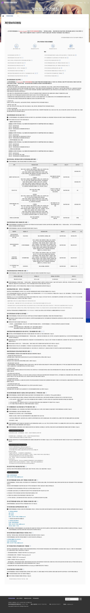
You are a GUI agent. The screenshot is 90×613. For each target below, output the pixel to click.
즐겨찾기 (88, 308)
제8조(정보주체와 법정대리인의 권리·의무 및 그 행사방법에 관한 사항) (21, 73)
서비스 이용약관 (19, 598)
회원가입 (80, 2)
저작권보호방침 (36, 598)
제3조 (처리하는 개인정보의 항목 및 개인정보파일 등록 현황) (19, 60)
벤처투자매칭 (32, 2)
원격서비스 (88, 316)
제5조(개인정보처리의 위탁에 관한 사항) (15, 65)
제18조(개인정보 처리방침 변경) (50, 75)
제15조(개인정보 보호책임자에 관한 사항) (52, 68)
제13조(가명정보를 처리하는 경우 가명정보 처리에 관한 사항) (56, 63)
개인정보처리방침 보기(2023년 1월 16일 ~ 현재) (18, 579)
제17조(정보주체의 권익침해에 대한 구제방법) (53, 73)
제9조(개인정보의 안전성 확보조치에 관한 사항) (17, 75)
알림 (88, 304)
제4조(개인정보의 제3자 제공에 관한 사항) (16, 63)
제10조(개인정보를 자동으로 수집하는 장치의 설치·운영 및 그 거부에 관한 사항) (59, 55)
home (3, 16)
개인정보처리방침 (9, 16)
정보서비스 (51, 2)
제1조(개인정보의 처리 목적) (13, 55)
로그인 (77, 2)
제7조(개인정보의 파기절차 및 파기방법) (15, 70)
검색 (84, 2)
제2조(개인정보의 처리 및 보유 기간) (15, 57)
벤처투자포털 (61, 2)
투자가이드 (41, 2)
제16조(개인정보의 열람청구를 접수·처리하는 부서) (54, 70)
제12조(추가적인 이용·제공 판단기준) (51, 60)
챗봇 (88, 312)
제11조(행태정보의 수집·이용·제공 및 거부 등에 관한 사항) (55, 57)
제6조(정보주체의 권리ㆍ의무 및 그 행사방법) (16, 68)
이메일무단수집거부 (27, 598)
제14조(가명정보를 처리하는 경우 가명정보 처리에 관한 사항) (56, 65)
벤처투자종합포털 (9, 2)
